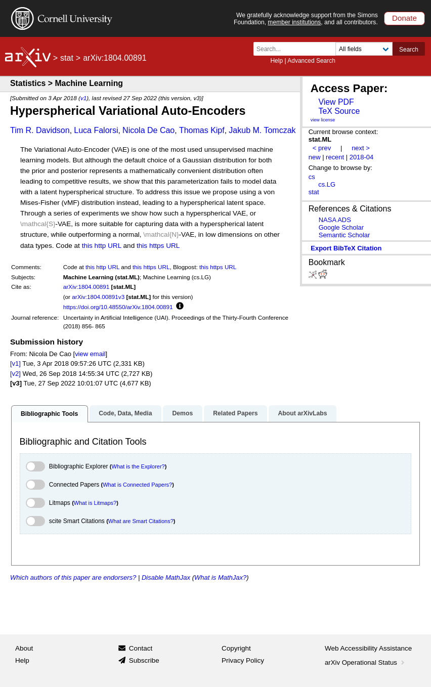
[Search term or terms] (297, 49)
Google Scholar (341, 227)
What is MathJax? (220, 577)
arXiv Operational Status (365, 662)
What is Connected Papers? (137, 485)
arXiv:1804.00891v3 (98, 296)
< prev (322, 148)
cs (312, 177)
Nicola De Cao (148, 130)
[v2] (15, 373)
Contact (141, 648)
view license (323, 119)
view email (90, 354)
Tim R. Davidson (40, 130)
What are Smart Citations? (141, 521)
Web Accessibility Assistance (368, 648)
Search (408, 49)
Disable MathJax (166, 577)
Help (276, 60)
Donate (404, 18)
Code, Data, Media (125, 413)
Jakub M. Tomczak (262, 130)
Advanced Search (311, 60)
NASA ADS (335, 220)
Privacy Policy (243, 660)
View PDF (336, 102)
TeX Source (339, 111)
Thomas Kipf (202, 130)
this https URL (158, 245)
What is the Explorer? (138, 466)
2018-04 (362, 157)
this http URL (101, 245)
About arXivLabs (302, 413)
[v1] (15, 363)
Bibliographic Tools (49, 413)
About (24, 648)
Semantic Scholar (344, 235)
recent (335, 157)
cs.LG (326, 184)
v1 (83, 98)
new (315, 157)
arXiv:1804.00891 (86, 286)
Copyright (236, 648)
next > (361, 148)
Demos (182, 413)
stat (66, 58)
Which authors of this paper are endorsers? (73, 577)
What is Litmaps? (95, 503)
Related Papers (235, 413)
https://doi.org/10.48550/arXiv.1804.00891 (118, 307)
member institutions (294, 22)
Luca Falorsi (96, 130)
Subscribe (144, 660)
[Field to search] (364, 49)
